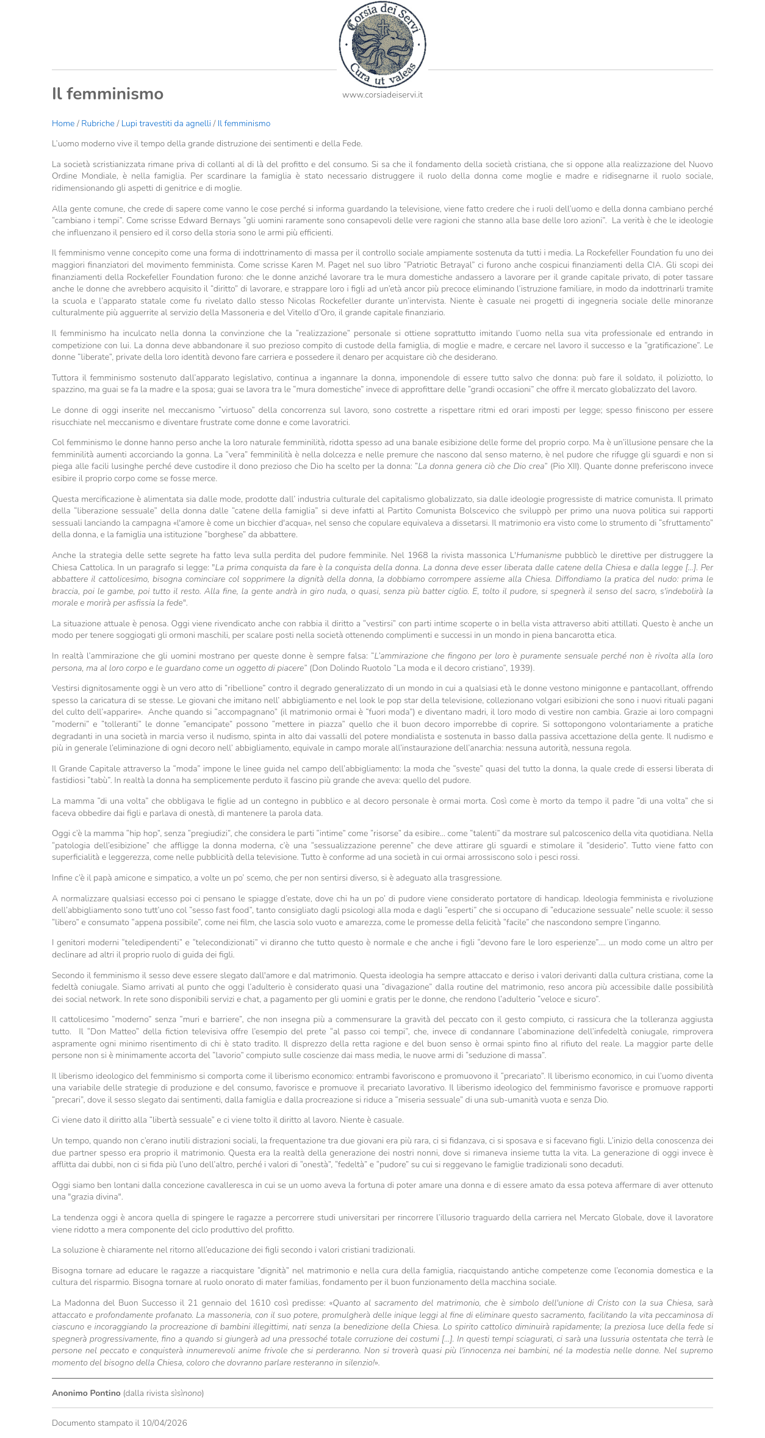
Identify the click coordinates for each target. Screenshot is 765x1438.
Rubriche (98, 123)
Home (63, 123)
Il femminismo (244, 123)
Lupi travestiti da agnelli (166, 123)
